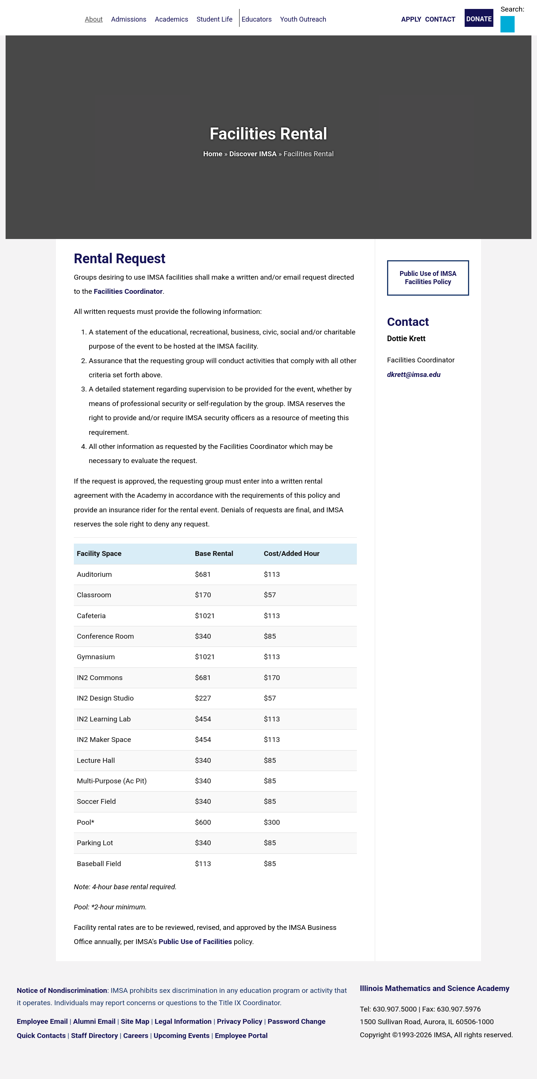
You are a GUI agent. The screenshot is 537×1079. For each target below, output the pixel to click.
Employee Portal (241, 1035)
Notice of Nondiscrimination (62, 990)
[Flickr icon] (93, 1058)
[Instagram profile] (48, 1058)
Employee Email (42, 1021)
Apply (411, 19)
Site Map (135, 1021)
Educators (278, 19)
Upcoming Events (182, 1035)
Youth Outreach (329, 19)
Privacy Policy (240, 1021)
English (448, 1067)
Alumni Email (94, 1021)
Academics (184, 19)
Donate (479, 19)
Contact (440, 19)
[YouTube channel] (71, 1058)
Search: (512, 9)
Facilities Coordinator (128, 291)
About (98, 19)
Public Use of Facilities (195, 941)
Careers (135, 1035)
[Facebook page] (26, 1058)
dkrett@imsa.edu (413, 374)
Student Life (232, 19)
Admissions (138, 19)
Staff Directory (94, 1035)
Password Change (297, 1021)
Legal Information (183, 1021)
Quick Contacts (41, 1035)
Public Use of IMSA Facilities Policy (428, 278)
